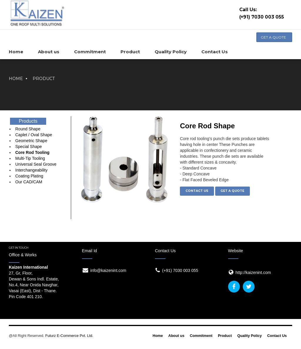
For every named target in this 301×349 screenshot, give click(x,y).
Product (44, 78)
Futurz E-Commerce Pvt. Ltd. (69, 336)
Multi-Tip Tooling (30, 158)
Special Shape (28, 146)
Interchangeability (31, 170)
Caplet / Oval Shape (33, 134)
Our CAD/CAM (28, 182)
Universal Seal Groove (35, 164)
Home (16, 78)
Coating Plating (29, 176)
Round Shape (28, 129)
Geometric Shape (31, 140)
